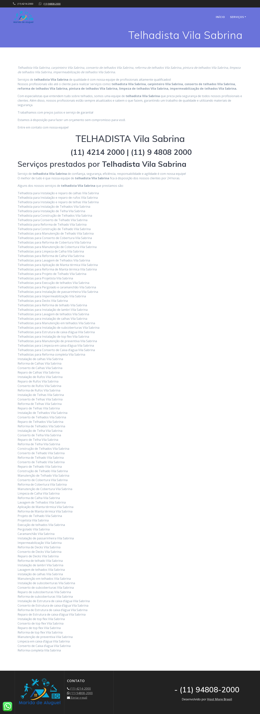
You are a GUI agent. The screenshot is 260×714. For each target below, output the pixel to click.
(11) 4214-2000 (80, 689)
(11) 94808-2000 (51, 3)
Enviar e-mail (78, 697)
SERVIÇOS (237, 17)
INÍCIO (220, 17)
